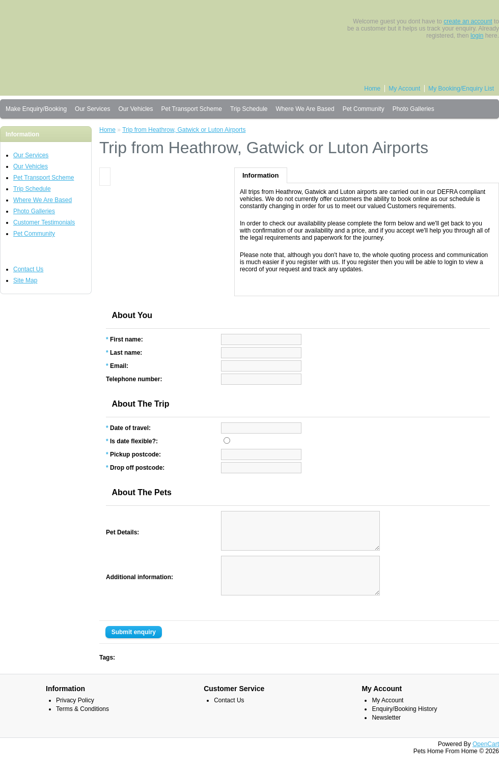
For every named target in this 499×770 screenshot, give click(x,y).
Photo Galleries (413, 108)
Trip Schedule (249, 108)
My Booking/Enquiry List (461, 88)
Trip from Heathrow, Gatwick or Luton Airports (183, 129)
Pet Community (363, 108)
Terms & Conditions (82, 724)
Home (372, 88)
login (476, 35)
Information (260, 175)
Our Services (92, 108)
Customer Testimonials (44, 222)
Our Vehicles (135, 108)
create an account (467, 21)
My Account (404, 88)
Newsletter (386, 732)
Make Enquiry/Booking (36, 108)
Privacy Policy (75, 715)
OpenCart (486, 759)
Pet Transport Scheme (191, 108)
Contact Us (28, 269)
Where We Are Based (304, 108)
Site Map (25, 280)
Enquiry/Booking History (404, 724)
